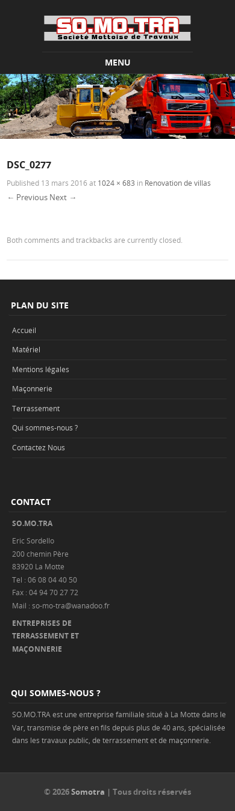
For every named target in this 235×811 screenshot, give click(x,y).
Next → (63, 197)
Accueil (24, 330)
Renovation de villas (178, 183)
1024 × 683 (116, 183)
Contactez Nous (38, 447)
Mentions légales (40, 369)
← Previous (27, 197)
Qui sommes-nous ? (45, 427)
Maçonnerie (32, 388)
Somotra (88, 791)
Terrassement (36, 408)
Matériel (26, 349)
